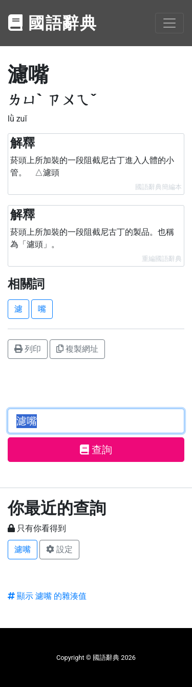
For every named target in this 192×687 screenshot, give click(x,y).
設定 (59, 549)
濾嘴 (22, 549)
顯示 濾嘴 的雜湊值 (47, 596)
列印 (27, 349)
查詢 (96, 449)
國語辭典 (52, 23)
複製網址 (77, 349)
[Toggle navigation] (169, 23)
